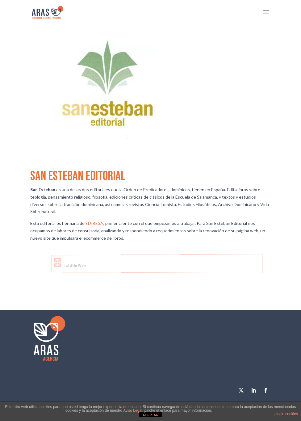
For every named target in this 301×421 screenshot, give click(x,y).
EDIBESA (94, 223)
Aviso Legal (132, 410)
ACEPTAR (150, 415)
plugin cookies (286, 414)
